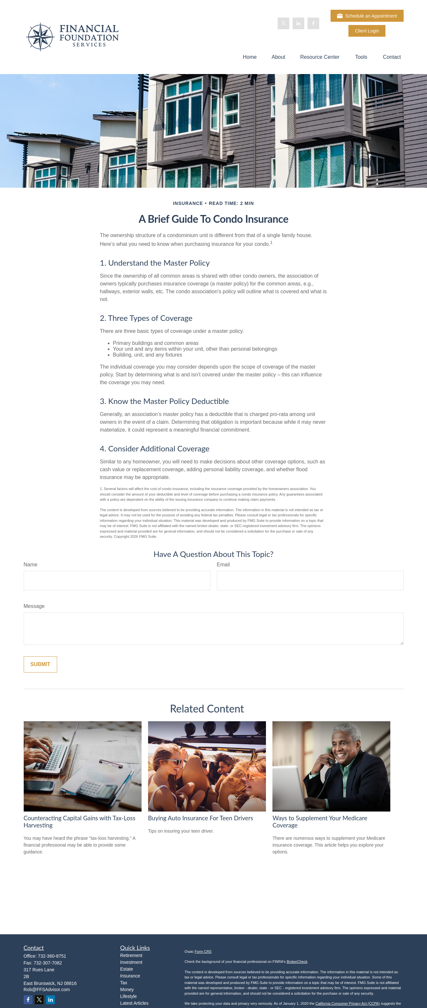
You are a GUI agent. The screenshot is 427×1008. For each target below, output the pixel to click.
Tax (123, 982)
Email (223, 564)
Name (31, 564)
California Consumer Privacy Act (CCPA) (347, 1003)
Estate (126, 969)
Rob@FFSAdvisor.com (47, 989)
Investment (131, 962)
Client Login (367, 30)
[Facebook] (313, 23)
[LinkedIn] (298, 23)
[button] (249, 57)
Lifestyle (128, 996)
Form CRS (203, 951)
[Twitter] (283, 23)
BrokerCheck (297, 962)
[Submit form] (40, 664)
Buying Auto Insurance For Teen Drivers (200, 818)
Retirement (131, 955)
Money (127, 989)
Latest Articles (134, 1003)
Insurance (130, 975)
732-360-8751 (52, 956)
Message (34, 606)
